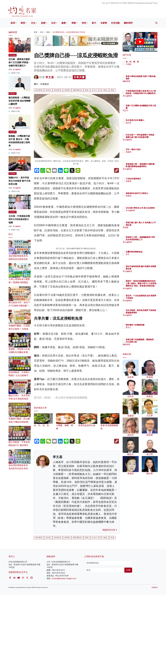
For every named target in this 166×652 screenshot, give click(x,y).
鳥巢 (112, 90)
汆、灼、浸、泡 (147, 62)
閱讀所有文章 (109, 587)
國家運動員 (77, 90)
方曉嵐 (144, 64)
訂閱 (128, 627)
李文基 (50, 77)
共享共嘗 (79, 77)
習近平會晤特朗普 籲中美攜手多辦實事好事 (148, 268)
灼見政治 (12, 94)
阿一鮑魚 (103, 90)
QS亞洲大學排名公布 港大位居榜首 (148, 210)
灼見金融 (12, 55)
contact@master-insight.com (64, 635)
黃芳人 (144, 330)
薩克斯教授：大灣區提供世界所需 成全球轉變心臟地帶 (19, 100)
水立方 (94, 90)
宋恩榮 (144, 230)
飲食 (48, 32)
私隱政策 (154, 644)
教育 (23, 23)
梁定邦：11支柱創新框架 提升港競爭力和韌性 (148, 298)
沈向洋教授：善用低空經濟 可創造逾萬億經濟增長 (148, 312)
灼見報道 (12, 174)
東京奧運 (38, 90)
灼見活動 (115, 23)
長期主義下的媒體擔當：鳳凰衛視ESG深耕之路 (148, 341)
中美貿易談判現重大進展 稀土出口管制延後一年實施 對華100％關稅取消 (148, 96)
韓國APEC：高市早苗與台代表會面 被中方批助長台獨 (19, 180)
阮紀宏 (144, 125)
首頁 (35, 32)
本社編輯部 (17, 69)
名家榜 (103, 23)
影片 (94, 23)
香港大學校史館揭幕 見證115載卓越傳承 (148, 78)
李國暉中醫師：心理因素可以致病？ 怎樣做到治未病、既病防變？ (19, 328)
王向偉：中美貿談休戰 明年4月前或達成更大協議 (19, 219)
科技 (84, 23)
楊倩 (86, 90)
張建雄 (144, 152)
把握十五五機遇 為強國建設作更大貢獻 (148, 107)
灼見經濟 (12, 132)
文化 (33, 23)
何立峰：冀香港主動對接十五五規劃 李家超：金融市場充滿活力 (19, 62)
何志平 (144, 113)
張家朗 (67, 90)
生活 (53, 23)
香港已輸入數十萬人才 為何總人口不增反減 (148, 224)
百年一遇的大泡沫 (148, 149)
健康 (63, 23)
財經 (43, 23)
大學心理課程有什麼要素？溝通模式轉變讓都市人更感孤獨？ (19, 282)
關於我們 (128, 23)
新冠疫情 (57, 90)
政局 (13, 23)
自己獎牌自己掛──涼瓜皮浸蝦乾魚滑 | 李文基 (69, 32)
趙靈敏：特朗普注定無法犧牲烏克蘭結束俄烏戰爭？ (19, 352)
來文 (143, 257)
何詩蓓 (48, 90)
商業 (74, 23)
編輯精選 (145, 84)
